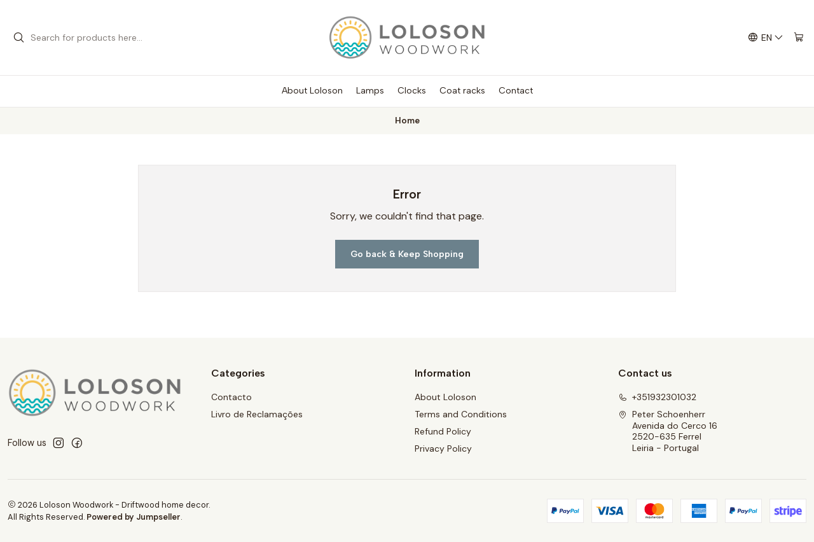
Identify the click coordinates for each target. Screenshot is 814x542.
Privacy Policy (443, 448)
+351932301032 (657, 397)
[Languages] (766, 38)
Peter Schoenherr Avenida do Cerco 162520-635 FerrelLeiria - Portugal (667, 431)
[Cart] (798, 38)
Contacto (231, 397)
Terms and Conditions (461, 414)
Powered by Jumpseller (133, 516)
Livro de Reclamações (257, 414)
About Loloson (445, 397)
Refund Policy (443, 431)
